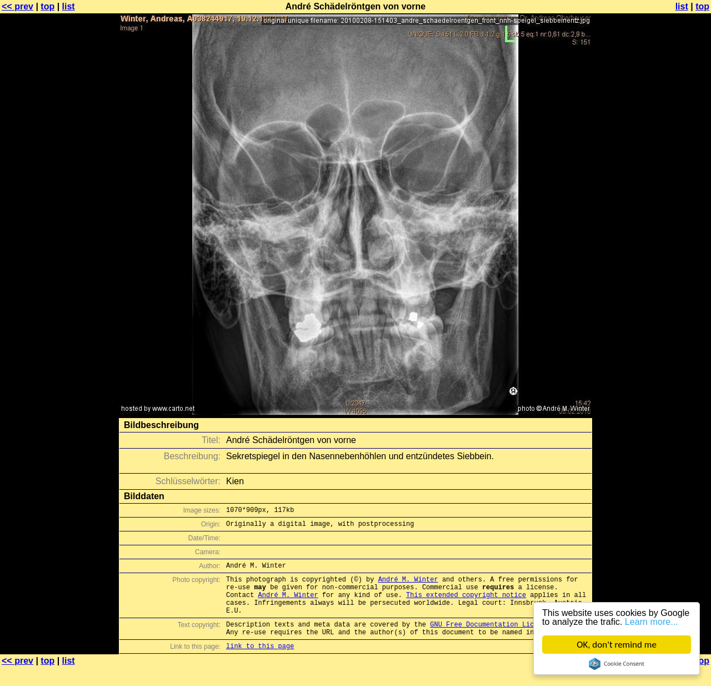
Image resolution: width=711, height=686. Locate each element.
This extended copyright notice (466, 604)
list (68, 6)
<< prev (17, 6)
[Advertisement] (666, 275)
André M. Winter (408, 585)
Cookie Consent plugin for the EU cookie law (616, 664)
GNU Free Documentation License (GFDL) (504, 639)
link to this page (260, 664)
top (47, 6)
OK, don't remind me (617, 644)
